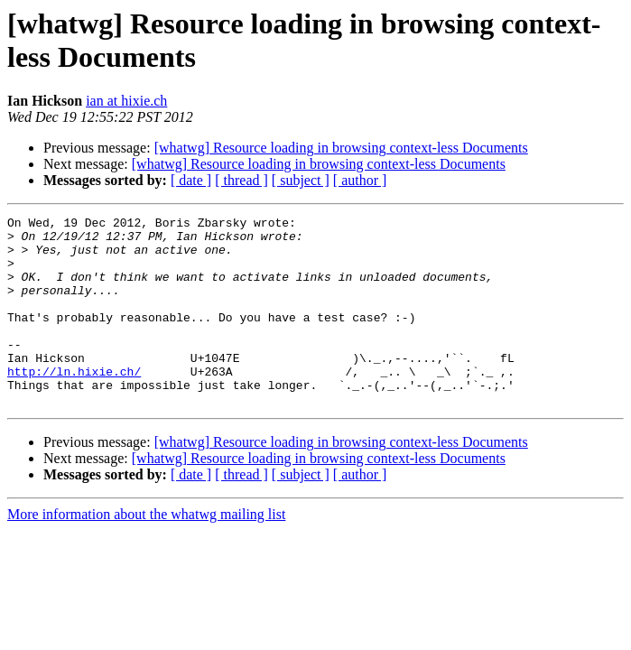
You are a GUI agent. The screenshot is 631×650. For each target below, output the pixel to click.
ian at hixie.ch (126, 100)
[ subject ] (300, 180)
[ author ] (360, 180)
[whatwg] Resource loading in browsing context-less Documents (341, 147)
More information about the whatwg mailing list (146, 552)
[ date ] (191, 180)
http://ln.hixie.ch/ (74, 403)
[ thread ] (241, 180)
